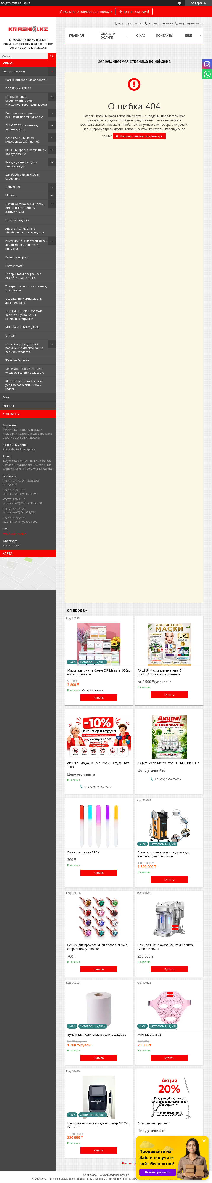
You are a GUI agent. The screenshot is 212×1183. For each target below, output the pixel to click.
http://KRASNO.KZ (14, 534)
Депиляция (13, 187)
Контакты (164, 35)
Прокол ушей (14, 265)
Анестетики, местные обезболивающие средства (24, 230)
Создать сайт (9, 3)
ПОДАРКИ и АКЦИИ (18, 88)
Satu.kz (124, 1175)
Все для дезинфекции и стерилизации (21, 164)
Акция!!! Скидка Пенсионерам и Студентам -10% (98, 765)
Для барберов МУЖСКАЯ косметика (22, 176)
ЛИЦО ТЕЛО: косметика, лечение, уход (21, 127)
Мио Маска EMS (149, 1035)
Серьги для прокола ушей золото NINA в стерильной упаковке (97, 947)
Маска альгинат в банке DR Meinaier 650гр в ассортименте (98, 672)
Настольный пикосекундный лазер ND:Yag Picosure (98, 1125)
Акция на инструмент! (153, 1123)
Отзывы (8, 406)
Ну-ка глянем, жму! (134, 11)
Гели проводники (17, 220)
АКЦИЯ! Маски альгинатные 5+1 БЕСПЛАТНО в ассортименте (161, 672)
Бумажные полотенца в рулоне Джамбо (97, 1035)
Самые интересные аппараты (26, 80)
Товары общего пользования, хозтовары (26, 288)
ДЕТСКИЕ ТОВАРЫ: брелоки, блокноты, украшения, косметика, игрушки (24, 315)
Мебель (10, 195)
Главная (76, 35)
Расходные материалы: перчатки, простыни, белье (24, 115)
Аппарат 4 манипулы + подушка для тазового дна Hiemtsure (164, 854)
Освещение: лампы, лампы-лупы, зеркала (24, 300)
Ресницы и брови (17, 257)
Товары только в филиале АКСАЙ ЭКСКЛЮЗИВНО (23, 276)
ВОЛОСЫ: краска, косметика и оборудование (26, 152)
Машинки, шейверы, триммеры (141, 136)
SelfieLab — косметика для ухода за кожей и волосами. (24, 371)
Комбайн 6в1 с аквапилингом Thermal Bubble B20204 (165, 947)
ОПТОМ (10, 336)
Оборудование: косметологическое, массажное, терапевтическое (26, 100)
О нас (6, 397)
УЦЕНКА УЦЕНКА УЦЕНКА (22, 327)
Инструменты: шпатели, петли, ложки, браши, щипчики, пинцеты (26, 245)
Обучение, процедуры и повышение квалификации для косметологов (24, 348)
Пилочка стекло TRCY (83, 852)
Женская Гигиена (17, 360)
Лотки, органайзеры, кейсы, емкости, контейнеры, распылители (24, 208)
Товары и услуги (14, 71)
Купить (99, 697)
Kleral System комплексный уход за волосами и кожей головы (24, 385)
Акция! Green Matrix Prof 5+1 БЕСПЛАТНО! (168, 763)
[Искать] (52, 56)
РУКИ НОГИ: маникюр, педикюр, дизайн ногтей (22, 139)
